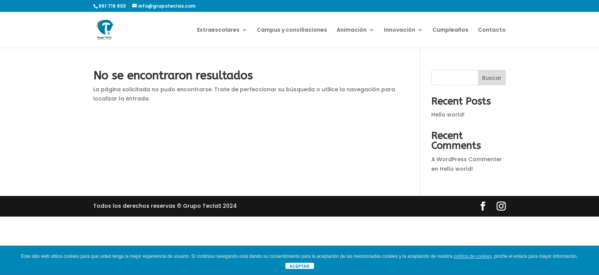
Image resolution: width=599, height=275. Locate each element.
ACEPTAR (299, 266)
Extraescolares (218, 30)
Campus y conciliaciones (292, 30)
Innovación (399, 30)
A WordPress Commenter (466, 159)
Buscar (492, 78)
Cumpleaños (450, 30)
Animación (352, 30)
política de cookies (473, 256)
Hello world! (448, 114)
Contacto (492, 30)
